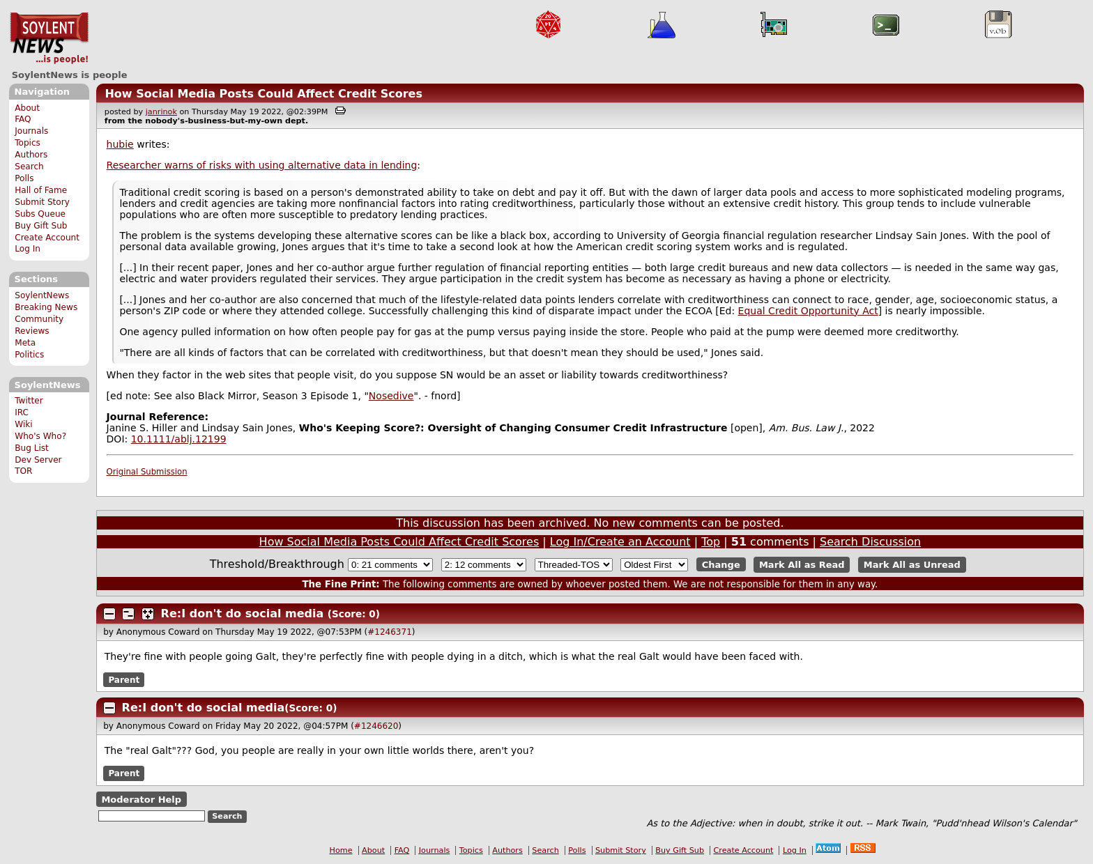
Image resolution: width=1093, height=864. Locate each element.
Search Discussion (870, 541)
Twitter (29, 401)
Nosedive (391, 395)
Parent (123, 679)
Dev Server (38, 460)
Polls (24, 178)
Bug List (32, 448)
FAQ (23, 119)
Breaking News (46, 307)
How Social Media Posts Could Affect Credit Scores (263, 93)
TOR (23, 471)
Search (29, 166)
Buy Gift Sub (41, 226)
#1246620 (376, 726)
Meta (25, 343)
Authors (31, 155)
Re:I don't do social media (242, 613)
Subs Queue (40, 214)
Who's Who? (40, 436)
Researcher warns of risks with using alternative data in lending (262, 165)
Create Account (47, 237)
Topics (27, 143)
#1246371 (389, 632)
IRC (22, 412)
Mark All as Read (802, 565)
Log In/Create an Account (620, 541)
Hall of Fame (41, 190)
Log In (27, 249)
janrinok (161, 111)
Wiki (23, 424)
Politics (29, 355)
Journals (31, 131)
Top (710, 541)
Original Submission (147, 472)
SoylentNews (49, 38)
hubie (120, 144)
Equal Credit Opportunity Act (808, 310)
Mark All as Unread (912, 565)
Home (341, 850)
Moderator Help (141, 799)
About (27, 108)
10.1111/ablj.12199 (179, 439)
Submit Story (42, 202)
